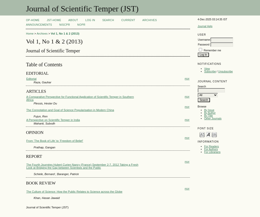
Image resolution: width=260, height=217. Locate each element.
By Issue (209, 110)
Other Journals (212, 118)
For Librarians (212, 152)
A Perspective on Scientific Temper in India (53, 119)
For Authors (211, 149)
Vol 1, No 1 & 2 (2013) (65, 33)
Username (204, 39)
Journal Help (205, 26)
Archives (149, 20)
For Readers (211, 146)
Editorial (31, 78)
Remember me (212, 50)
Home (30, 33)
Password (203, 44)
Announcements (39, 24)
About (73, 20)
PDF (187, 78)
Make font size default (208, 134)
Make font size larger (214, 134)
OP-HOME (32, 20)
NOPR (81, 24)
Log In (90, 20)
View (207, 68)
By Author (210, 113)
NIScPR (64, 24)
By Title (208, 115)
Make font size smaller (202, 134)
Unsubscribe (225, 71)
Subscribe (210, 71)
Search (108, 20)
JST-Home (54, 20)
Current (128, 20)
